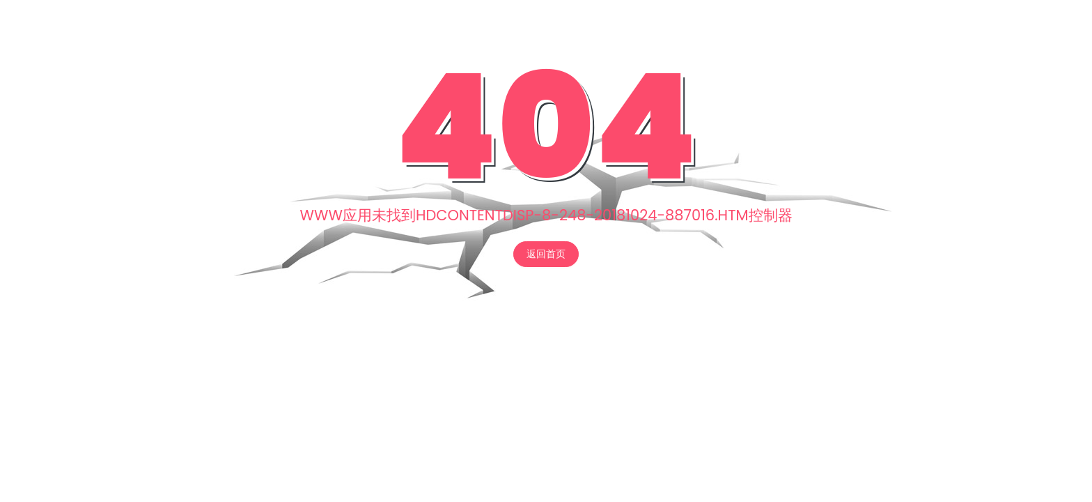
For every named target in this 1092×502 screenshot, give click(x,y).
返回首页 (546, 254)
